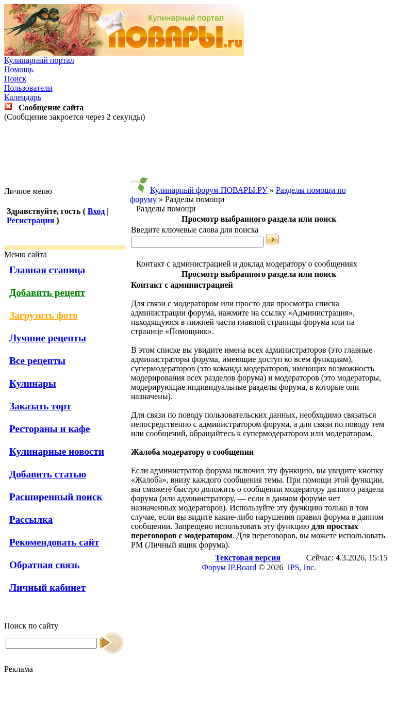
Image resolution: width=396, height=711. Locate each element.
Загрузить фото (43, 315)
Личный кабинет (47, 587)
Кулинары (32, 383)
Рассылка (31, 519)
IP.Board (242, 567)
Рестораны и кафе (49, 428)
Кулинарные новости (56, 451)
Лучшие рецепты (47, 338)
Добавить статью (47, 474)
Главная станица (47, 269)
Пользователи (28, 88)
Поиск (15, 78)
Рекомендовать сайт (54, 542)
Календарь (22, 97)
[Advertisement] (198, 154)
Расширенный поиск (56, 496)
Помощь (19, 69)
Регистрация (30, 220)
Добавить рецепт (47, 292)
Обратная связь (44, 564)
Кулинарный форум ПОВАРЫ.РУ (209, 190)
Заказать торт (40, 406)
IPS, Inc (300, 567)
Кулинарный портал (39, 60)
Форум (213, 567)
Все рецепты (37, 360)
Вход (96, 211)
